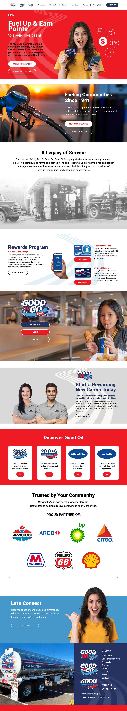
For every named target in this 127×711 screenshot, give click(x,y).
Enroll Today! (82, 282)
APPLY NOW (112, 5)
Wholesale (41, 5)
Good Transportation (111, 659)
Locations (75, 5)
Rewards (105, 665)
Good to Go (107, 655)
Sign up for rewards (22, 64)
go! (20, 474)
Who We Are (53, 5)
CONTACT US (25, 625)
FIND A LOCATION (18, 272)
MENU (35, 332)
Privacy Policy (97, 5)
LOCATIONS (35, 325)
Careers (64, 5)
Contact (85, 5)
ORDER (35, 339)
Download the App (22, 72)
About (104, 675)
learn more (82, 259)
